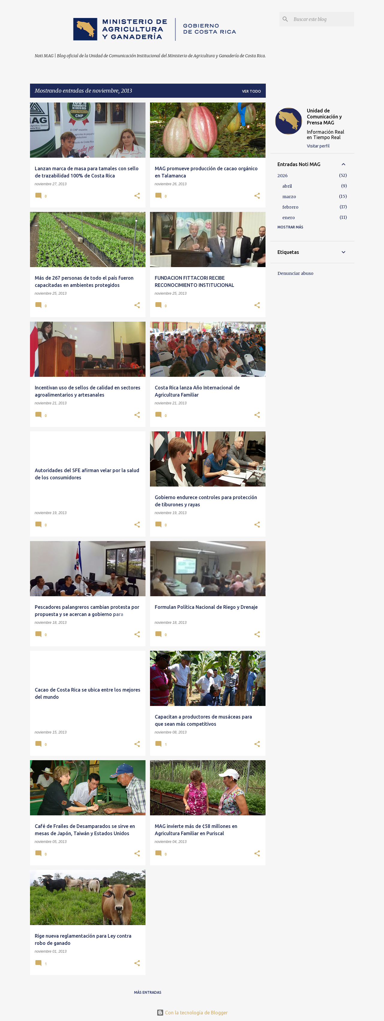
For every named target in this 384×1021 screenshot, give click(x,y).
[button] (137, 196)
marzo (289, 196)
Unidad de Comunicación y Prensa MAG (324, 116)
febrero (290, 207)
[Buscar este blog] (322, 19)
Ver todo (251, 91)
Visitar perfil (318, 146)
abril (287, 186)
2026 (283, 175)
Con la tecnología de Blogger (192, 1012)
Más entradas (147, 992)
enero (288, 217)
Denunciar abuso (296, 273)
